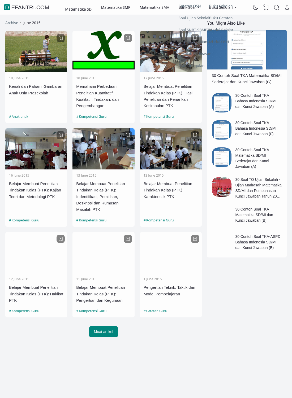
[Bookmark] (61, 38)
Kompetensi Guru (92, 116)
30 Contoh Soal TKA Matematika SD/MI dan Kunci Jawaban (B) (254, 214)
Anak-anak (20, 116)
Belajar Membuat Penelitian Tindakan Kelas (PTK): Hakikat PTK (36, 294)
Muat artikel (103, 332)
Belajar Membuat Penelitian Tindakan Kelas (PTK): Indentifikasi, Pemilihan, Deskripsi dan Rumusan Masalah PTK (100, 196)
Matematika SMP (115, 7)
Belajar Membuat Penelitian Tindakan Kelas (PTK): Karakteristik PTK (168, 190)
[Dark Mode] (256, 7)
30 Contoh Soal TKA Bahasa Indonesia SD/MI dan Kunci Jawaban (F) (255, 128)
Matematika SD (78, 7)
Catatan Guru (156, 311)
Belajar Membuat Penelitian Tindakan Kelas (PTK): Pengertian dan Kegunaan (100, 294)
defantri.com (27, 7)
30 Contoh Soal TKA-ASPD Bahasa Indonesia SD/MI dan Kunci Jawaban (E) (257, 242)
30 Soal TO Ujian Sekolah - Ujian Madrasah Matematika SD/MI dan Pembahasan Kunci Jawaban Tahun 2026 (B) (258, 190)
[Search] (277, 7)
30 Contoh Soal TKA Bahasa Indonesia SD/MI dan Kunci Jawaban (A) (255, 101)
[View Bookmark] (266, 7)
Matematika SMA (154, 7)
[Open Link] (287, 7)
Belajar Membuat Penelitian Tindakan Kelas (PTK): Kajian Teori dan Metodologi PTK (35, 190)
